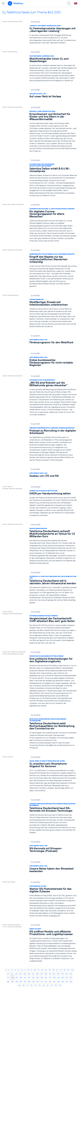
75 (44, 985)
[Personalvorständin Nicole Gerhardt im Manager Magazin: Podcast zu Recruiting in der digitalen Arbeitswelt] (39, 441)
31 (50, 974)
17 (61, 970)
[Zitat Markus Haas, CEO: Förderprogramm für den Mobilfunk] (39, 340)
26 (29, 974)
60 (38, 981)
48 (54, 977)
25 (25, 974)
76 (48, 985)
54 (12, 981)
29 (42, 974)
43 (33, 977)
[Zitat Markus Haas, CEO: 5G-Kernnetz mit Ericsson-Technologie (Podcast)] (39, 847)
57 (25, 981)
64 (54, 981)
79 (60, 985)
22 (12, 974)
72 (31, 985)
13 (46, 970)
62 (46, 981)
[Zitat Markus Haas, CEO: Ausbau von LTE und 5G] (39, 473)
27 (33, 974)
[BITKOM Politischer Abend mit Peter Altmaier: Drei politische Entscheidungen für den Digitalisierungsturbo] (39, 678)
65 (58, 981)
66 (63, 981)
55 (17, 981)
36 (71, 974)
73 (35, 985)
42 (29, 977)
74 (39, 985)
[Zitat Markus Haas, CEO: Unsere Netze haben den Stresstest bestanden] (39, 867)
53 (8, 981)
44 (37, 977)
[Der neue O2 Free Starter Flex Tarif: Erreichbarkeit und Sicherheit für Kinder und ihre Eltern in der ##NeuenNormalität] (39, 129)
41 (25, 977)
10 (35, 970)
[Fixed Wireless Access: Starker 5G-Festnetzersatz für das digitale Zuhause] (39, 898)
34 (62, 974)
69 (19, 985)
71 (27, 985)
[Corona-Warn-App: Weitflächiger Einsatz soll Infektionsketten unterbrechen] (39, 311)
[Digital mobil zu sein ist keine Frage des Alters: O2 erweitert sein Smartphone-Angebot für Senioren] (39, 773)
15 (53, 970)
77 (52, 985)
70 (24, 985)
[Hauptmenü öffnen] (3, 3)
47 (50, 977)
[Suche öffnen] (69, 3)
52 (71, 977)
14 (49, 970)
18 (64, 970)
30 (46, 974)
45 (42, 977)
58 (29, 981)
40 (21, 977)
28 (37, 974)
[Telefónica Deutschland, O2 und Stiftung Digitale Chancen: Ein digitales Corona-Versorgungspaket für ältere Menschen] (39, 222)
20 (72, 970)
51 (67, 977)
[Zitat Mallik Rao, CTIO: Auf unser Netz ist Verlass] (39, 94)
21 (8, 974)
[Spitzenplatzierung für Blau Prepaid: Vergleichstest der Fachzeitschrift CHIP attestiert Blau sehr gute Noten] (39, 627)
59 (33, 981)
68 (71, 981)
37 (8, 977)
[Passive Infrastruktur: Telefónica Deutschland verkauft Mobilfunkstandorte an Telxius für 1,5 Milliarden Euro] (39, 544)
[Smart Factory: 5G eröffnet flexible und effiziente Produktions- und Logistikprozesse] (39, 943)
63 (50, 981)
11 (38, 970)
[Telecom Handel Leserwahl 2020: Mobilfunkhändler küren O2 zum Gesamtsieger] (39, 66)
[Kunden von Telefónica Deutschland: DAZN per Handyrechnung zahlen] (39, 501)
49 (58, 977)
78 (56, 985)
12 (42, 970)
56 (21, 981)
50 (63, 977)
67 (67, 981)
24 (21, 974)
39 (17, 977)
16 (57, 970)
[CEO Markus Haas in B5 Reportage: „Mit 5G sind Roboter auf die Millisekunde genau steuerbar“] (39, 395)
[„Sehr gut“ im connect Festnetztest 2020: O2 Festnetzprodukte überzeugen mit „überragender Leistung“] (39, 32)
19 (68, 970)
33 (58, 974)
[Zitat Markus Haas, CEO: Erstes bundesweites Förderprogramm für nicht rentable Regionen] (39, 360)
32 (54, 974)
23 (16, 974)
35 (67, 974)
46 (46, 977)
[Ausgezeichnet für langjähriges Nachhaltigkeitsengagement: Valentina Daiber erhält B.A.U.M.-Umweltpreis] (39, 178)
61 (42, 981)
